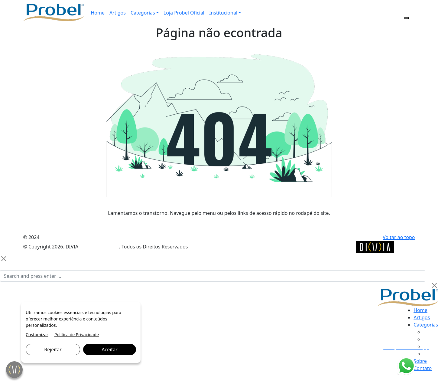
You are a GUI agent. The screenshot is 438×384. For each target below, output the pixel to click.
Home (98, 12)
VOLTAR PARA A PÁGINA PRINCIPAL (219, 225)
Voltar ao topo (399, 237)
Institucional (223, 12)
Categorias (143, 12)
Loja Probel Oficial (184, 12)
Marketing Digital (99, 246)
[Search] (212, 276)
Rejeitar (53, 349)
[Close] (3, 258)
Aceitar (109, 349)
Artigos (117, 12)
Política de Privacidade (76, 334)
